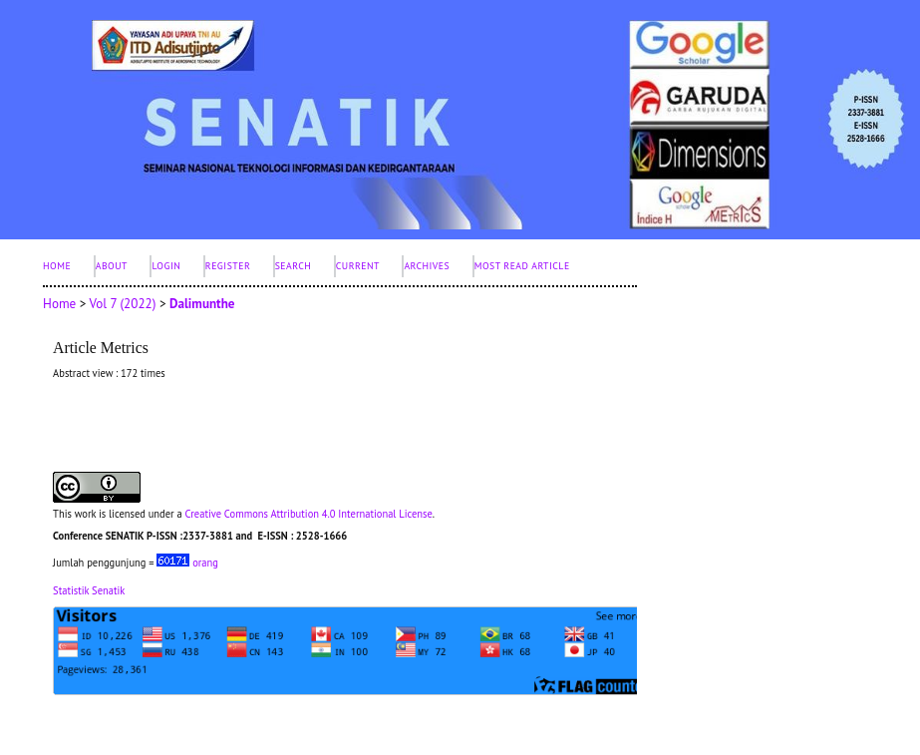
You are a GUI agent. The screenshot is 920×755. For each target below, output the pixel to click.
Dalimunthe (202, 303)
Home (57, 265)
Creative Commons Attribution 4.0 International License (308, 514)
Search (293, 265)
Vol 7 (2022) (122, 303)
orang (187, 562)
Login (166, 265)
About (112, 265)
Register (227, 265)
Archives (427, 265)
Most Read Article (522, 265)
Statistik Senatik (89, 590)
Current (358, 265)
